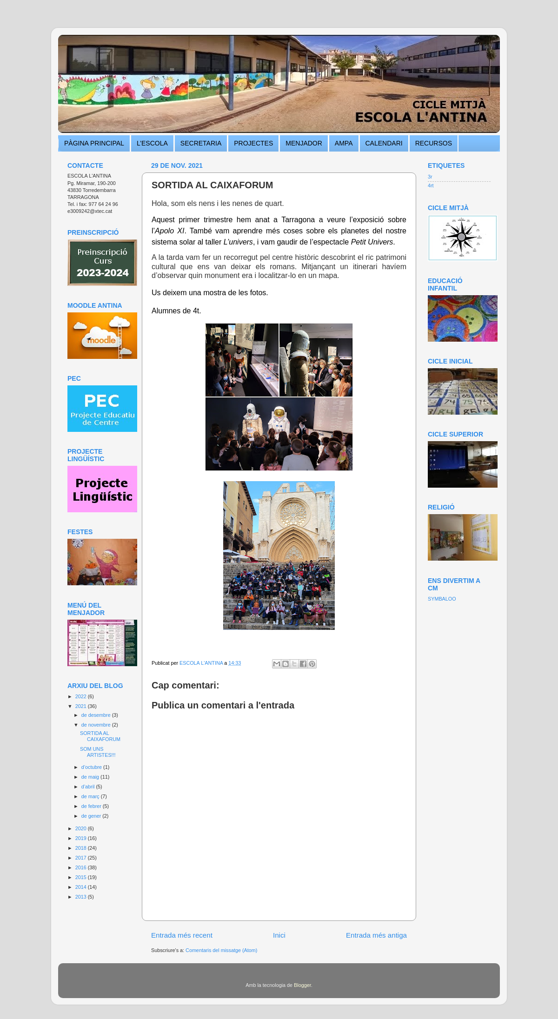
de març (91, 796)
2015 (81, 877)
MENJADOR (304, 143)
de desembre (96, 715)
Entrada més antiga (376, 935)
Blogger (302, 985)
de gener (92, 816)
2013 (81, 897)
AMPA (344, 143)
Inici (279, 935)
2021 (81, 706)
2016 (81, 867)
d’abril (88, 786)
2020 (81, 828)
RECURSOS (433, 143)
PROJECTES (253, 143)
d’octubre (92, 767)
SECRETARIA (200, 143)
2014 (81, 887)
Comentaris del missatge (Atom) (221, 950)
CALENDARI (384, 143)
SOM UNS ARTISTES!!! (98, 752)
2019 (81, 838)
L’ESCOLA (152, 143)
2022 (81, 696)
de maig (90, 777)
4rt (431, 185)
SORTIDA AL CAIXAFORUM (100, 736)
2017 (81, 857)
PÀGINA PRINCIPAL (94, 143)
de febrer (92, 806)
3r (430, 176)
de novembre (96, 725)
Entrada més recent (182, 935)
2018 (81, 848)
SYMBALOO (442, 599)
